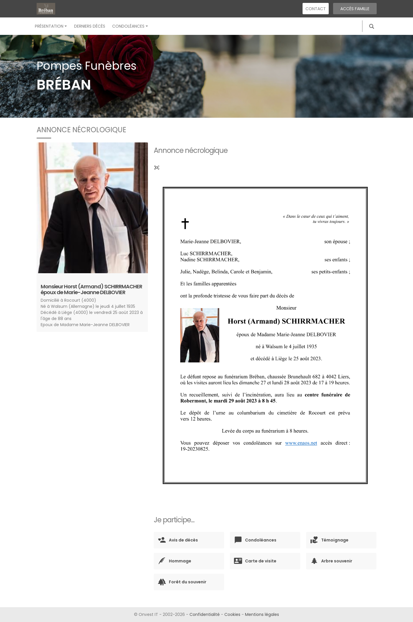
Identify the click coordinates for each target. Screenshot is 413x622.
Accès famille (354, 9)
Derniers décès (89, 26)
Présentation (51, 26)
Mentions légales (262, 614)
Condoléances (130, 26)
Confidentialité (204, 614)
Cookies (232, 614)
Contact (315, 9)
